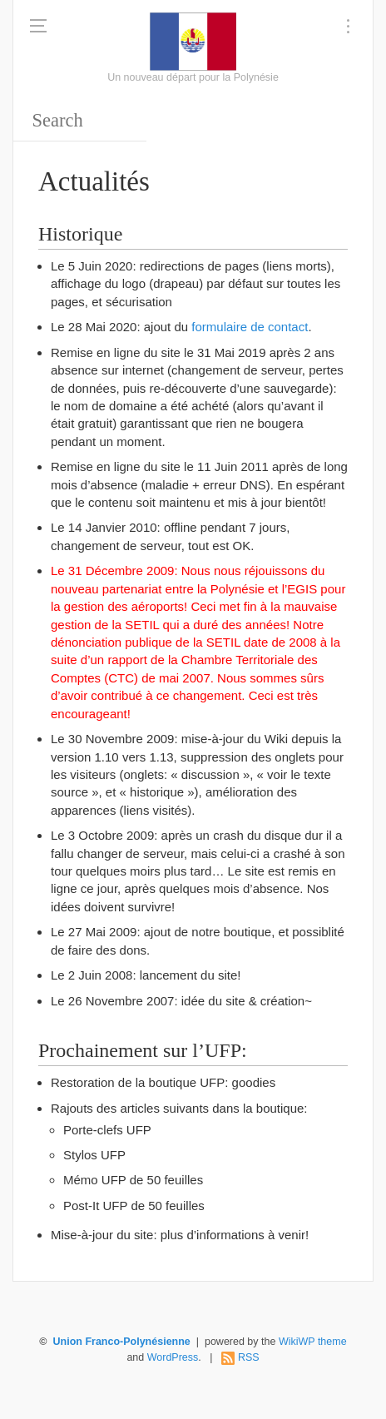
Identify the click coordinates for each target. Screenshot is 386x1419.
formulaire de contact (249, 327)
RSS (249, 1357)
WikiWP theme (313, 1341)
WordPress (173, 1357)
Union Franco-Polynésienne (122, 1341)
